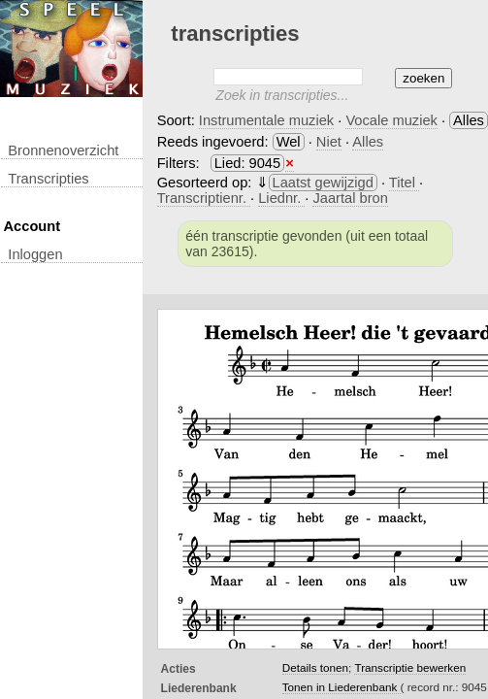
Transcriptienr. (203, 198)
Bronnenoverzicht (63, 150)
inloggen (35, 254)
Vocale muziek (391, 120)
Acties (178, 669)
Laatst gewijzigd (323, 182)
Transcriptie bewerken (410, 667)
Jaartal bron (349, 198)
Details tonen (315, 667)
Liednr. (281, 198)
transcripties (48, 178)
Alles (367, 142)
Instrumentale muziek (266, 120)
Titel (404, 182)
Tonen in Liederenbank (341, 687)
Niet (329, 142)
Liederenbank (199, 688)
